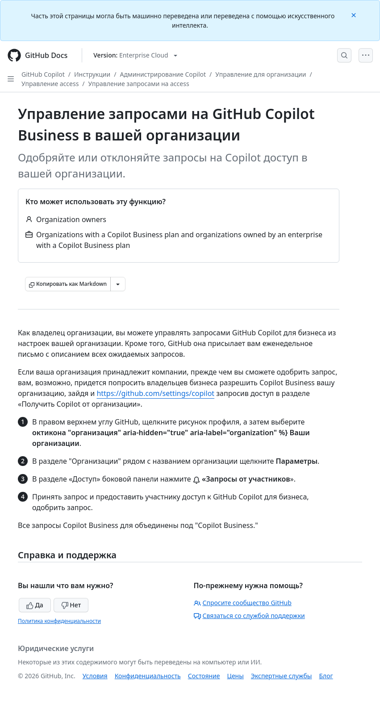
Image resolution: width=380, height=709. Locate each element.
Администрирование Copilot (163, 74)
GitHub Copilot (43, 74)
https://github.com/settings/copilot (155, 393)
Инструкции (92, 74)
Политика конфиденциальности (59, 621)
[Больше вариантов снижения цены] (117, 284)
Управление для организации (260, 74)
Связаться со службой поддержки (249, 615)
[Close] (354, 14)
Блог (326, 676)
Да (34, 605)
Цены (235, 676)
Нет (71, 605)
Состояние (204, 676)
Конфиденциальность (148, 676)
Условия (95, 676)
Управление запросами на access (138, 83)
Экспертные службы (281, 676)
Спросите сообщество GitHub (243, 602)
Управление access (50, 83)
